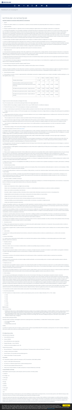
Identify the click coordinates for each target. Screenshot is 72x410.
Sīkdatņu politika (58, 408)
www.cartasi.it (22, 128)
